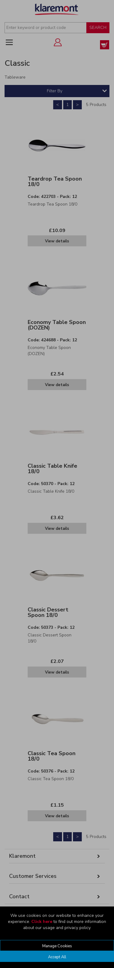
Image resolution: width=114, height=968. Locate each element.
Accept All (57, 957)
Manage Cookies (57, 946)
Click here (41, 921)
